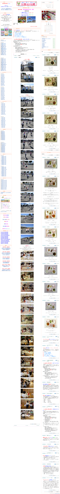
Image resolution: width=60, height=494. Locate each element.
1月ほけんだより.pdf (3, 187)
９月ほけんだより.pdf (4, 184)
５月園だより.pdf (3, 59)
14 (47, 29)
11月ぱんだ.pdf (3, 109)
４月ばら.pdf (2, 74)
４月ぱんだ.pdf (3, 103)
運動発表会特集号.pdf (4, 64)
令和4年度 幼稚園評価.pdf (6, 249)
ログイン (58, 0)
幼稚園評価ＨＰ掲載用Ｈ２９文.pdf (6, 270)
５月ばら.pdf (2, 75)
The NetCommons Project (57, 493)
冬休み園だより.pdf (3, 51)
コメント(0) (57, 110)
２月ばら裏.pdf (3, 97)
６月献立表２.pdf (3, 145)
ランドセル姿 (43, 39)
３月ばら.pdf (2, 84)
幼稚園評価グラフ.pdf (6, 266)
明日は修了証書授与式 (49, 393)
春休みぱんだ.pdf (3, 114)
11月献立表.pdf (3, 136)
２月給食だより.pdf (3, 163)
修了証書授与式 (44, 40)
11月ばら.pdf (2, 80)
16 (49, 29)
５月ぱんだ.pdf (3, 104)
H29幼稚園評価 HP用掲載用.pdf (6, 269)
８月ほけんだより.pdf (4, 183)
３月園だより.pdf (3, 69)
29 (48, 32)
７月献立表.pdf (3, 146)
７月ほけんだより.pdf (4, 182)
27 (46, 32)
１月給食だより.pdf (3, 162)
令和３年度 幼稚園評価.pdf (6, 254)
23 (49, 30)
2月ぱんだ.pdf (3, 112)
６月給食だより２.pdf (4, 169)
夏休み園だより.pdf (3, 46)
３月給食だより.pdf (3, 164)
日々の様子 (15, 55)
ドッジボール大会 (44, 42)
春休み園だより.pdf (3, 54)
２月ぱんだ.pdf (3, 126)
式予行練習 (43, 44)
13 (46, 29)
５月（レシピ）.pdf (3, 143)
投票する (52, 110)
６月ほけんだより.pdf (4, 181)
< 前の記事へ (34, 55)
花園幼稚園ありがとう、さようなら (46, 38)
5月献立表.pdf (3, 132)
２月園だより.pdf (3, 68)
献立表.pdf (3, 144)
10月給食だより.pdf (3, 160)
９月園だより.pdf (3, 47)
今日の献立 (43, 41)
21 (47, 30)
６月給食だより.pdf (3, 168)
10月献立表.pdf (3, 135)
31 (47, 26)
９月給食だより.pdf (3, 159)
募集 (7, 6)
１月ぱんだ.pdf (3, 111)
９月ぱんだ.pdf (3, 107)
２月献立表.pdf (3, 151)
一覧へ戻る (26, 425)
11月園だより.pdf (3, 49)
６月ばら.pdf (2, 89)
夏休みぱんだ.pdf (3, 106)
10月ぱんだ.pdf (3, 108)
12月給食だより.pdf (3, 173)
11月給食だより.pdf (3, 172)
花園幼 (39, 57)
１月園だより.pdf (3, 52)
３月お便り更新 (49, 444)
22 (48, 30)
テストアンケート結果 (49, 477)
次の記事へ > (38, 55)
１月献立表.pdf (3, 150)
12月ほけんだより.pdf (4, 186)
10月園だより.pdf (3, 63)
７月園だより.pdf (3, 45)
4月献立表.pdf (3, 131)
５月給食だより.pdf (3, 167)
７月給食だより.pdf (3, 158)
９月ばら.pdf (2, 78)
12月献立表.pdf (3, 137)
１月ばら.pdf (2, 82)
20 (46, 30)
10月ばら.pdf (2, 79)
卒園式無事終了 (49, 382)
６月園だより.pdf (3, 60)
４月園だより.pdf (3, 43)
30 (46, 26)
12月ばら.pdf (2, 94)
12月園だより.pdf (3, 50)
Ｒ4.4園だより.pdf (3, 40)
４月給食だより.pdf (3, 156)
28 (47, 32)
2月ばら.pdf (2, 83)
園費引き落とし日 (49, 435)
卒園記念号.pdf (3, 99)
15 (48, 29)
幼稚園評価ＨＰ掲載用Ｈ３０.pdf (6, 265)
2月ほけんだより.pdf (3, 188)
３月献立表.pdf (3, 139)
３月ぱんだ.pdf (3, 113)
